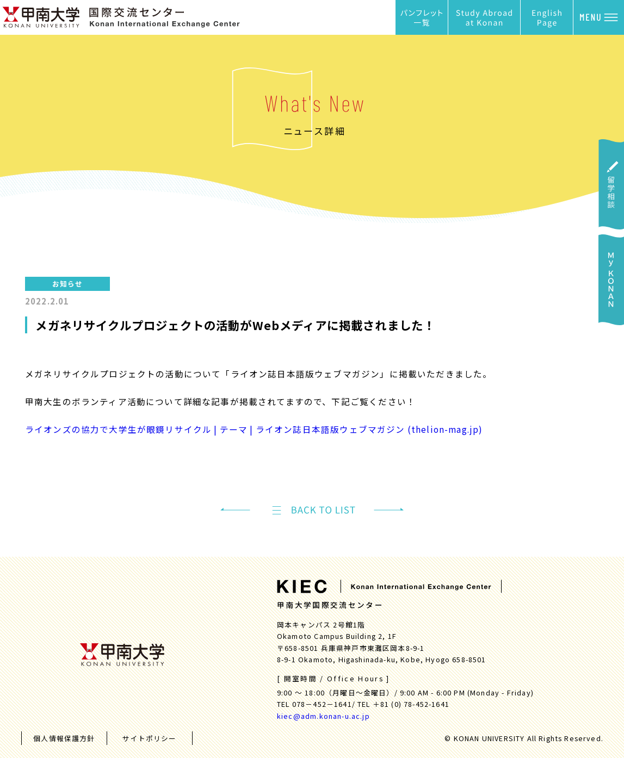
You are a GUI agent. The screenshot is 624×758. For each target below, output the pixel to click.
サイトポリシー (149, 738)
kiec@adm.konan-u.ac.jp (323, 716)
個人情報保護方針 (64, 738)
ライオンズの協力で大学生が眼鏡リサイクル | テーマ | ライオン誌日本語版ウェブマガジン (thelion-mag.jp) (254, 429)
